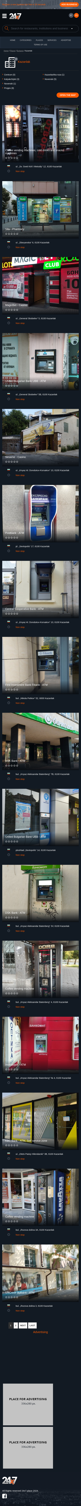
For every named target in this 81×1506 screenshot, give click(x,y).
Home (6, 51)
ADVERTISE (66, 40)
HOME (12, 40)
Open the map (68, 95)
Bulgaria (20, 51)
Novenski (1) (10, 83)
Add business (69, 4)
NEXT (23, 1325)
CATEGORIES (25, 40)
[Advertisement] (28, 1361)
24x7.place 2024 (30, 1490)
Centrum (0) (9, 74)
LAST (32, 1325)
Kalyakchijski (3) (11, 79)
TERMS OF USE (40, 45)
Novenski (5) (50, 79)
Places (39, 40)
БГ (71, 15)
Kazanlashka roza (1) (54, 74)
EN (76, 15)
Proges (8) (9, 88)
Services (51, 40)
